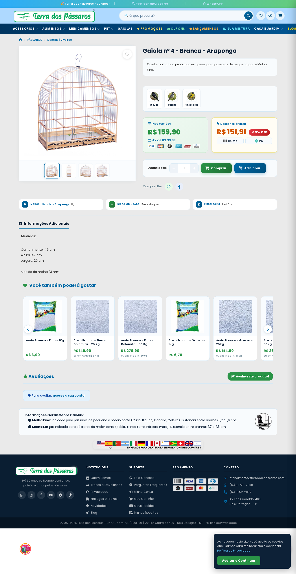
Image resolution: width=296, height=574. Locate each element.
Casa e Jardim (268, 28)
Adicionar (249, 168)
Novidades (96, 505)
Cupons (176, 28)
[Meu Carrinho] (280, 15)
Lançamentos (204, 28)
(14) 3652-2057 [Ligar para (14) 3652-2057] (237, 492)
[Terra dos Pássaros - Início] (54, 15)
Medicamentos (84, 28)
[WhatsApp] (22, 495)
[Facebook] (41, 495)
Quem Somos (98, 478)
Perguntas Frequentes (148, 484)
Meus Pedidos (142, 505)
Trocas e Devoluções (104, 484)
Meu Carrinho (141, 499)
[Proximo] (268, 329)
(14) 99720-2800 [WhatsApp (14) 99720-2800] (238, 485)
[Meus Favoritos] (260, 15)
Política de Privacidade (221, 522)
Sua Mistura (236, 28)
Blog (91, 512)
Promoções (150, 28)
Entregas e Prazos (102, 499)
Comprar (216, 168)
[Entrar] (270, 15)
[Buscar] (248, 15)
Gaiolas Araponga (58, 204)
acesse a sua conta (69, 395)
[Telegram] (60, 495)
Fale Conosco (142, 478)
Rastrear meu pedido (163, 3)
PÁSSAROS (34, 39)
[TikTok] (70, 495)
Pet (108, 28)
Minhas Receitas (143, 512)
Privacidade (97, 491)
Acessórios (25, 28)
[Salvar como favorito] (127, 54)
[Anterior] (28, 329)
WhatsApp (200, 3)
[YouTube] (51, 495)
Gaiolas (125, 28)
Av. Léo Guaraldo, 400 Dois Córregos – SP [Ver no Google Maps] (242, 501)
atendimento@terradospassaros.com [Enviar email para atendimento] (254, 478)
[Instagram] (31, 495)
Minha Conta (141, 491)
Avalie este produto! (250, 376)
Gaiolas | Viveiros (59, 39)
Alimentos (53, 28)
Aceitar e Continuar (239, 560)
